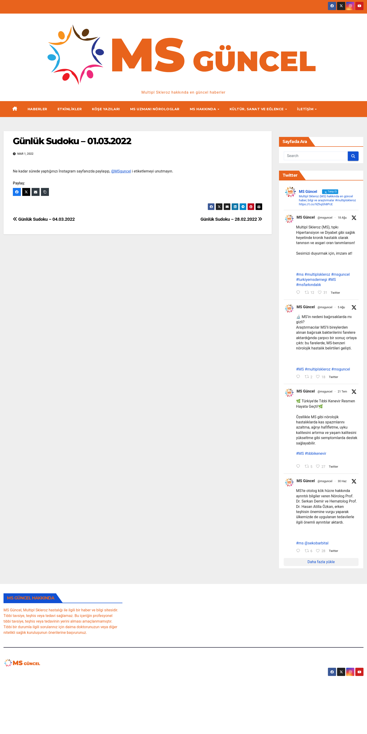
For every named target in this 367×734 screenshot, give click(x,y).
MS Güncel (306, 217)
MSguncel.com (32, 675)
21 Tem (342, 392)
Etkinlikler (70, 109)
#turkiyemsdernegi (311, 280)
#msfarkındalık (308, 285)
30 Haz (342, 482)
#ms (300, 274)
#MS (332, 280)
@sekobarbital (316, 544)
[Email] (36, 192)
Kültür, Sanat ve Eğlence (257, 109)
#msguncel (340, 274)
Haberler (37, 109)
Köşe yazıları (106, 109)
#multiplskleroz (317, 274)
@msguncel (325, 217)
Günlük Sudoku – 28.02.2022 (231, 219)
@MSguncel (121, 171)
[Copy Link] (45, 192)
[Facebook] (17, 192)
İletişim (306, 109)
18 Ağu (342, 217)
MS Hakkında (203, 109)
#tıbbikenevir (315, 454)
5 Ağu (341, 307)
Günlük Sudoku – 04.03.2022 (44, 219)
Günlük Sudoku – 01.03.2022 (72, 141)
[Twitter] (26, 192)
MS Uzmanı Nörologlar (155, 109)
